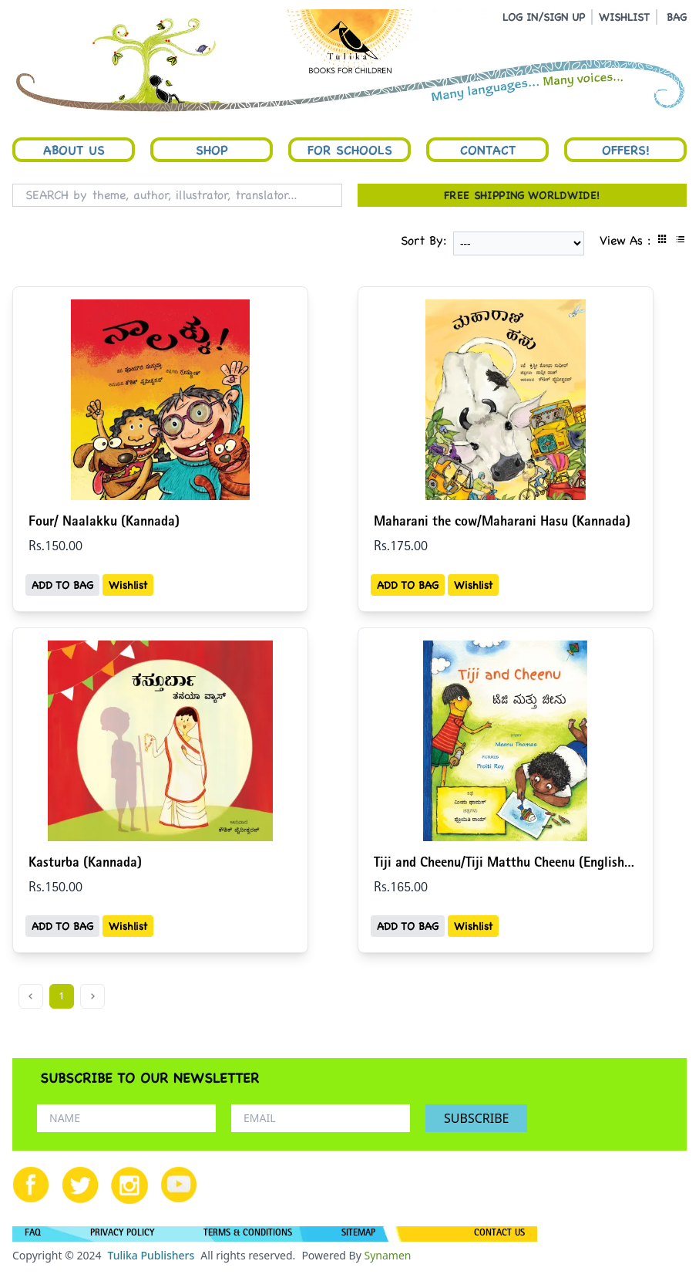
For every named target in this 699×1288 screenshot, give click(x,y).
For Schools (349, 149)
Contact (488, 149)
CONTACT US (499, 1234)
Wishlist (128, 585)
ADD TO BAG (62, 585)
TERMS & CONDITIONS (247, 1234)
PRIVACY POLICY (122, 1234)
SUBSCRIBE (476, 1118)
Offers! (626, 149)
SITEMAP (358, 1234)
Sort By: (424, 240)
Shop (212, 149)
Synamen (387, 1255)
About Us (74, 149)
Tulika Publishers (150, 1255)
